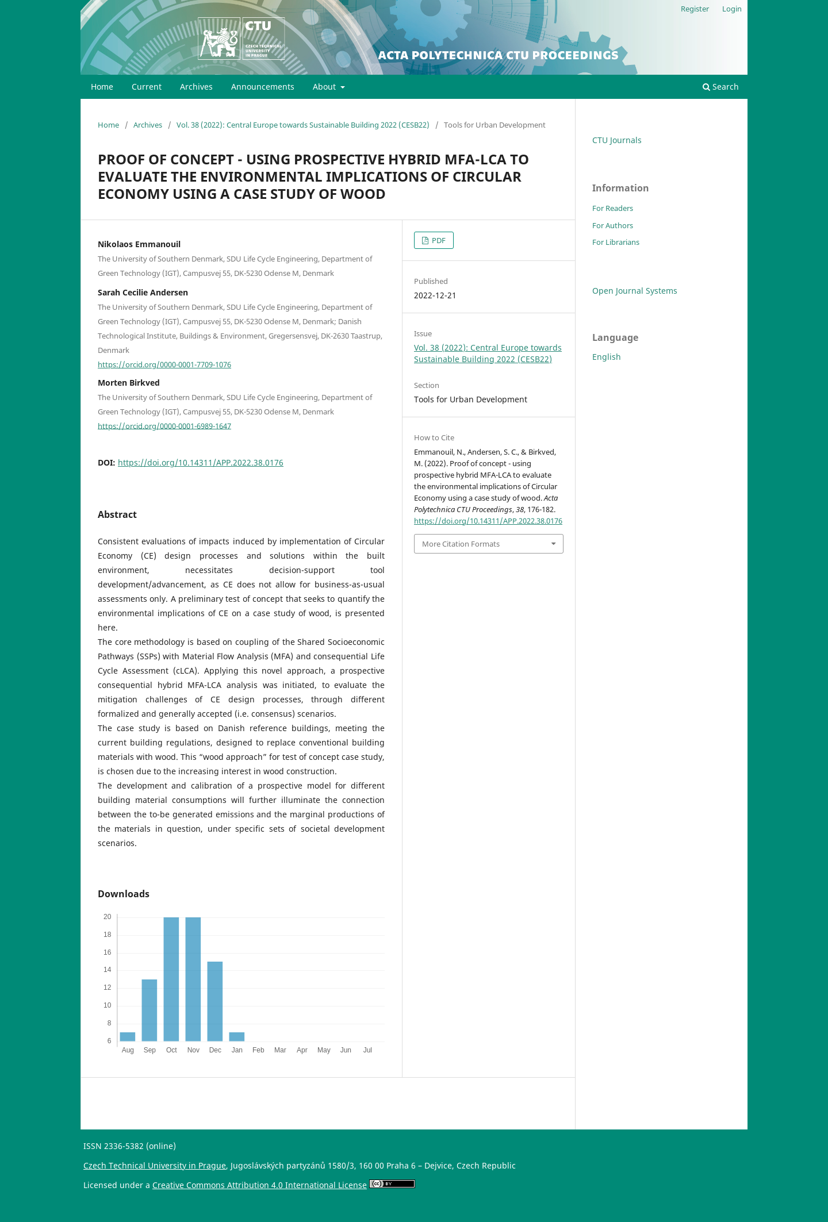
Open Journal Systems (634, 290)
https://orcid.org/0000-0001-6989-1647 (164, 425)
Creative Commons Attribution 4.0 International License (259, 1184)
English (606, 356)
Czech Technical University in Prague (154, 1165)
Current (147, 86)
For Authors (612, 225)
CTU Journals (617, 140)
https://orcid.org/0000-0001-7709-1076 (164, 364)
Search (721, 86)
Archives (196, 86)
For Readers (612, 208)
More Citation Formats (461, 544)
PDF (438, 240)
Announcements (262, 86)
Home (102, 86)
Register (695, 8)
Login (732, 8)
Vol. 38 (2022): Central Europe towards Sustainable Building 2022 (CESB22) (303, 125)
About (325, 86)
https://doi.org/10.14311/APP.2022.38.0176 (200, 462)
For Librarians (615, 242)
